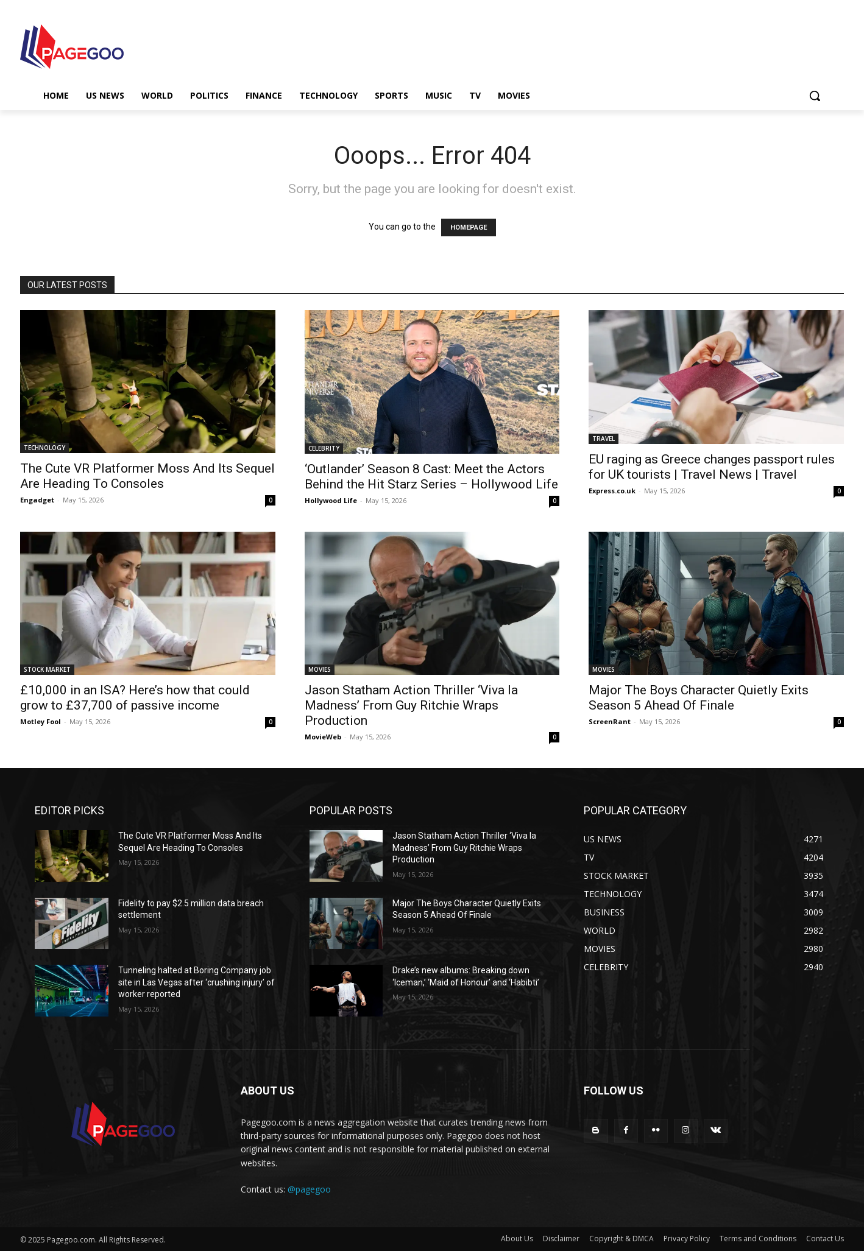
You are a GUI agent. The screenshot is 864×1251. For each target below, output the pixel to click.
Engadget (37, 499)
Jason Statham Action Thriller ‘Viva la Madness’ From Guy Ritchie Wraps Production (411, 705)
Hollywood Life (331, 500)
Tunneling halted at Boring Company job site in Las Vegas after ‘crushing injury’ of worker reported (196, 982)
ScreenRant (610, 721)
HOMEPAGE (468, 227)
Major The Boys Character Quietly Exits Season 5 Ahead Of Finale (699, 698)
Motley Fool (40, 721)
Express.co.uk (612, 490)
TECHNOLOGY (44, 447)
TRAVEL (603, 438)
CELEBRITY (323, 448)
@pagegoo (309, 1189)
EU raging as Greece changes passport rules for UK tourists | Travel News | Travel (712, 467)
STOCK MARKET (47, 669)
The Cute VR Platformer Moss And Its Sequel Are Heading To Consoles (147, 476)
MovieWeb (323, 736)
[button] (814, 95)
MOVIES (319, 669)
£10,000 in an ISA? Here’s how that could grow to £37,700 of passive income (135, 698)
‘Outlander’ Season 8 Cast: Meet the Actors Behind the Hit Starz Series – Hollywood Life (431, 477)
